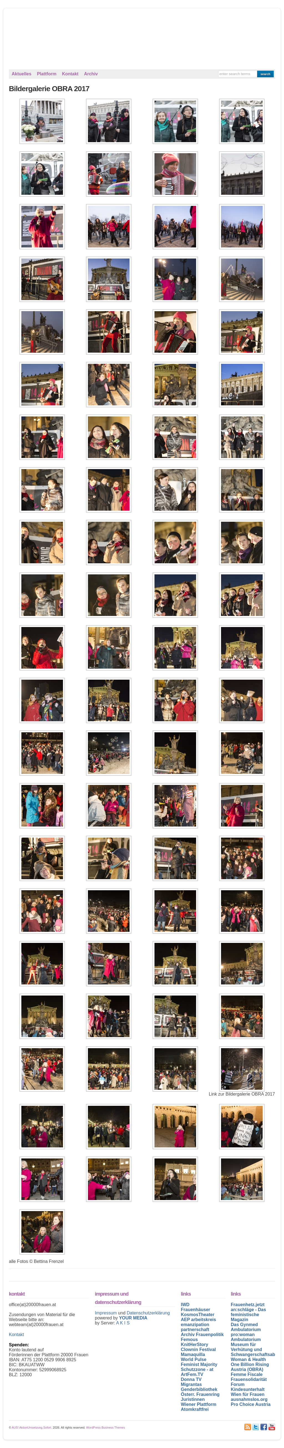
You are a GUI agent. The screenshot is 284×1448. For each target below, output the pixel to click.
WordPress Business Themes (105, 1427)
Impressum (106, 1313)
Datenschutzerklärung (148, 1313)
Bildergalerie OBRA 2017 (49, 89)
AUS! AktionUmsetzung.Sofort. (32, 1427)
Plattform (46, 73)
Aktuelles (21, 73)
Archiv (91, 73)
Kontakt (70, 73)
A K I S (123, 1323)
